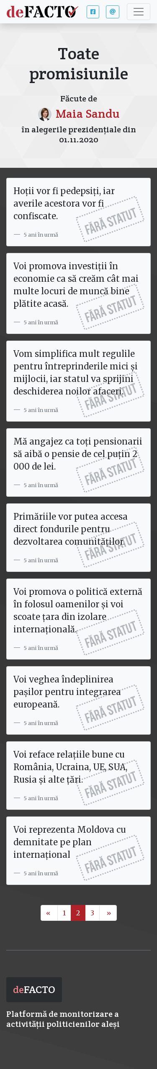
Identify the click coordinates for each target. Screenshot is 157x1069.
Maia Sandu (87, 113)
